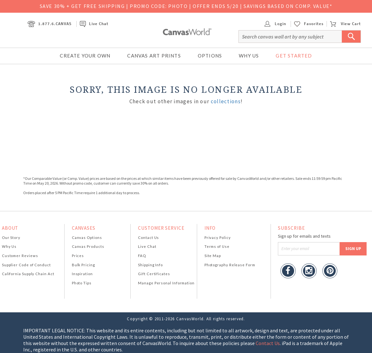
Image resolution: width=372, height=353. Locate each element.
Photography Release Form (229, 265)
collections (226, 101)
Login (275, 23)
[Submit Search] (351, 36)
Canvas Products (88, 246)
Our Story (11, 237)
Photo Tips (82, 283)
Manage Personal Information (166, 283)
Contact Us (148, 237)
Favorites (314, 23)
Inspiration (82, 274)
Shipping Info (150, 265)
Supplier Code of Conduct (26, 265)
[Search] (299, 36)
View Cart (345, 23)
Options (210, 55)
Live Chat (94, 23)
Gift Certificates (154, 274)
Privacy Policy (217, 237)
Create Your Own (85, 55)
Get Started (294, 55)
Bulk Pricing (83, 265)
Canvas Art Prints (154, 55)
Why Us (249, 55)
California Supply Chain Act (28, 274)
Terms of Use (217, 246)
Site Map (212, 256)
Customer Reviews (20, 256)
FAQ (142, 256)
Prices (78, 256)
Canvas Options (87, 237)
